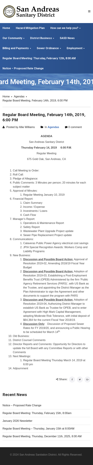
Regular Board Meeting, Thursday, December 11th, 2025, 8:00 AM (42, 436)
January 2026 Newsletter (17, 420)
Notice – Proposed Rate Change (22, 405)
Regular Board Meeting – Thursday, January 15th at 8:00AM (38, 428)
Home (6, 96)
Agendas (19, 96)
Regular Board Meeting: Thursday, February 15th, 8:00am (37, 413)
